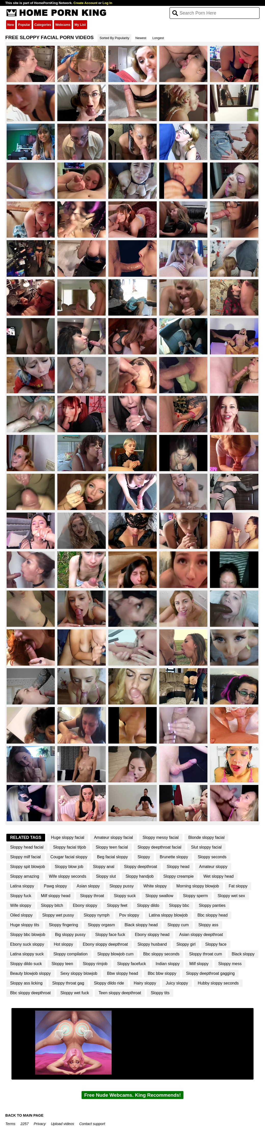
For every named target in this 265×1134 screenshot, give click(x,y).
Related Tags (25, 837)
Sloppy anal (103, 866)
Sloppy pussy (122, 886)
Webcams (63, 25)
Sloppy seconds (212, 857)
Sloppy (144, 857)
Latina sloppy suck (27, 954)
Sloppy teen (62, 964)
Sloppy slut (106, 876)
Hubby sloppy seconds (218, 983)
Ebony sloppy (85, 905)
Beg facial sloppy (112, 857)
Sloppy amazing (24, 876)
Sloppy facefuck (131, 964)
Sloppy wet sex (231, 896)
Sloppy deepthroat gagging (210, 973)
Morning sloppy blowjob (197, 886)
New (10, 25)
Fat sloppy (238, 886)
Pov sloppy (129, 915)
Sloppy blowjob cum (115, 954)
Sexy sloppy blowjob (78, 973)
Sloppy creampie (178, 876)
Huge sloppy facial (67, 837)
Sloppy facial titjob (69, 847)
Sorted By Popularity (114, 38)
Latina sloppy (22, 886)
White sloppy (155, 886)
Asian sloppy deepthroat (201, 934)
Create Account (85, 3)
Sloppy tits (160, 993)
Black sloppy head (141, 925)
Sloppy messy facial (161, 837)
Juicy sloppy (177, 983)
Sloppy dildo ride (109, 983)
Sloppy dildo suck (26, 964)
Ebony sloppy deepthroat (105, 944)
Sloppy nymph (96, 915)
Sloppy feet (117, 905)
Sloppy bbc (179, 905)
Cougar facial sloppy (68, 857)
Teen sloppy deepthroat (120, 993)
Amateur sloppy (213, 866)
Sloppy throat (92, 896)
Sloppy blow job (69, 866)
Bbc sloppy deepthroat (30, 993)
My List (80, 25)
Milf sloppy (199, 964)
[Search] (215, 13)
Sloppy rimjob (95, 964)
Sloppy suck (125, 896)
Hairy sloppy (145, 983)
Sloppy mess (230, 964)
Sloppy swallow (159, 896)
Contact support (92, 1124)
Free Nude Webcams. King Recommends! (132, 1095)
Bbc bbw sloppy (162, 973)
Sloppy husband (152, 944)
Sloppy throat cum (205, 954)
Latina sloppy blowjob (168, 915)
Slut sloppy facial (206, 847)
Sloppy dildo (148, 905)
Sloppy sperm (195, 896)
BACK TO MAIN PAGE (24, 1115)
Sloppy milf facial (25, 857)
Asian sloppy (88, 886)
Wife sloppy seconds (67, 876)
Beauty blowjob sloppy (30, 973)
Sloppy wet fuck (74, 993)
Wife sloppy (20, 905)
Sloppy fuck (20, 896)
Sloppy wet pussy (58, 915)
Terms (10, 1124)
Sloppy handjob (140, 876)
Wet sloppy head (218, 876)
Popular (24, 25)
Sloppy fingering (63, 925)
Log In (107, 3)
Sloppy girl (186, 944)
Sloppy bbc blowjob (27, 934)
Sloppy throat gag (68, 983)
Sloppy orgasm (101, 925)
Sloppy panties (212, 905)
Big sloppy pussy (70, 934)
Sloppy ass (208, 925)
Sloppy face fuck (110, 934)
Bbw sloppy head (122, 973)
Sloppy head (178, 866)
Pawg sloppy (55, 886)
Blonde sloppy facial (206, 837)
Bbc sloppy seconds (161, 954)
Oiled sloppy (21, 915)
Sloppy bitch (52, 905)
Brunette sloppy (174, 857)
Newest (140, 38)
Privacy (40, 1124)
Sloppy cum (178, 925)
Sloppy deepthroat (140, 866)
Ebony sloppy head (152, 934)
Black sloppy (243, 954)
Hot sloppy (63, 944)
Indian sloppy (168, 964)
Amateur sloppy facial (113, 837)
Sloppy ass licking (26, 983)
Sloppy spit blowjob (27, 866)
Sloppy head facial (27, 847)
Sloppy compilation (70, 954)
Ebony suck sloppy (27, 944)
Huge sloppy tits (24, 925)
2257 (24, 1124)
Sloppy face (216, 944)
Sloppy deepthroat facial (159, 847)
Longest (158, 38)
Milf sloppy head (56, 896)
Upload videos (62, 1124)
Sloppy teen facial (112, 847)
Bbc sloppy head (212, 915)
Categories (42, 25)
